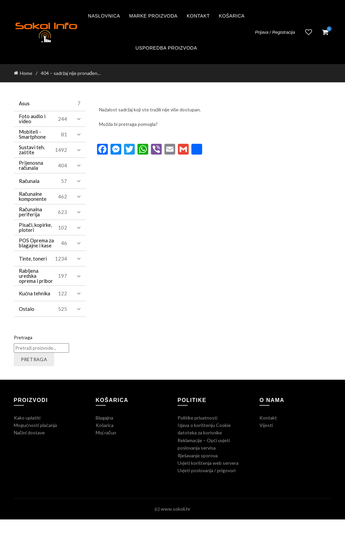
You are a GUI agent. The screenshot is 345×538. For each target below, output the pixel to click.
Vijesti (266, 425)
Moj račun (106, 432)
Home (26, 73)
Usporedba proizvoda (166, 48)
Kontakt (198, 16)
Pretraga (23, 337)
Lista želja (309, 32)
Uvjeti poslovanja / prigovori (207, 470)
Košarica (232, 16)
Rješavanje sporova (198, 455)
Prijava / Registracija (275, 32)
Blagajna (104, 418)
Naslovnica (104, 16)
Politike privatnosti (197, 418)
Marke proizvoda (153, 16)
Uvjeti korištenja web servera (208, 463)
